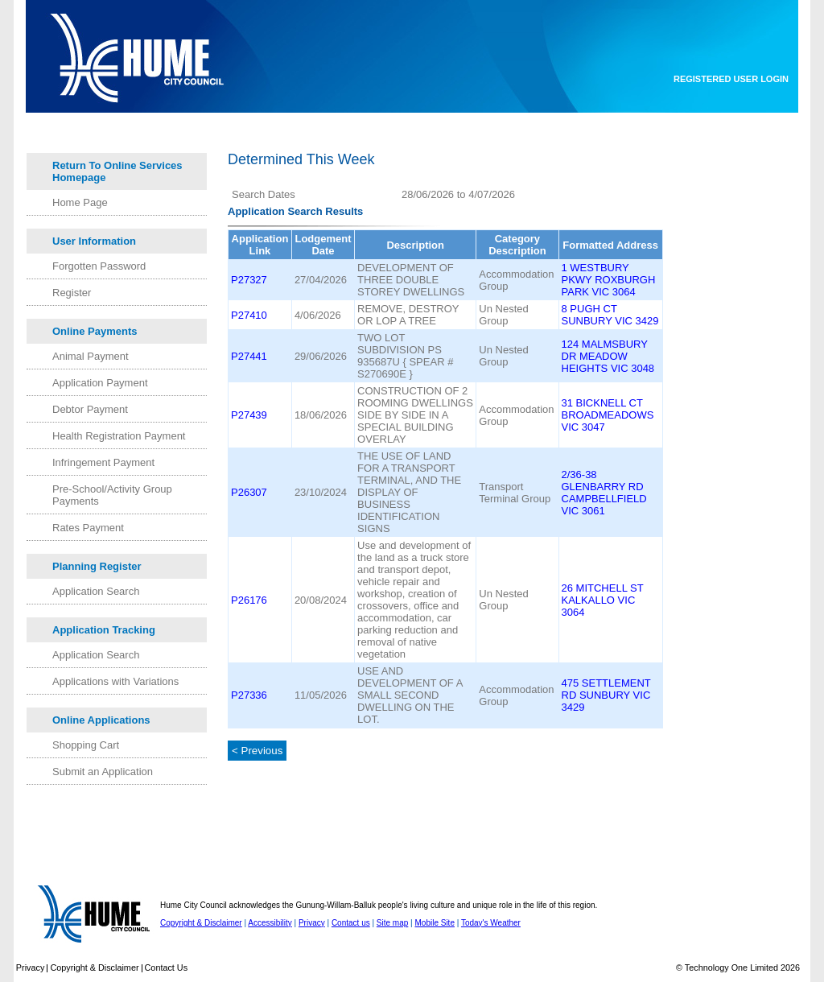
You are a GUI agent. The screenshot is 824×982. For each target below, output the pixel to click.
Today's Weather (491, 922)
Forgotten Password (99, 266)
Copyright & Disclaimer (201, 922)
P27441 (249, 356)
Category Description (517, 245)
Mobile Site (434, 922)
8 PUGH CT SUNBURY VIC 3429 (610, 315)
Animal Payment (90, 356)
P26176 (249, 600)
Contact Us (166, 967)
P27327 (249, 280)
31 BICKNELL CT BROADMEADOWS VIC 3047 (608, 415)
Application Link (260, 245)
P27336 (249, 695)
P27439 (249, 415)
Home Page (80, 202)
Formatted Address (610, 245)
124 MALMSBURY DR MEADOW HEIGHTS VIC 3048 (608, 356)
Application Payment (100, 383)
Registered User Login (731, 79)
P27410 (249, 315)
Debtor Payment (90, 409)
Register (71, 293)
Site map (392, 922)
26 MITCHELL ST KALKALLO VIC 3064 (603, 600)
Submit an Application (102, 771)
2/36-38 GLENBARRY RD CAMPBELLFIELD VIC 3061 (604, 492)
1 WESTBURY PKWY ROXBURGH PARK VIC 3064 (609, 280)
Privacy (312, 922)
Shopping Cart (85, 745)
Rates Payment (88, 528)
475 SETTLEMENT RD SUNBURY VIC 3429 (606, 695)
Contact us (351, 922)
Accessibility (269, 922)
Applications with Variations (115, 681)
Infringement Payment (103, 462)
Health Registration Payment (118, 436)
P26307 (249, 492)
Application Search (95, 591)
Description (415, 245)
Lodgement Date (323, 245)
